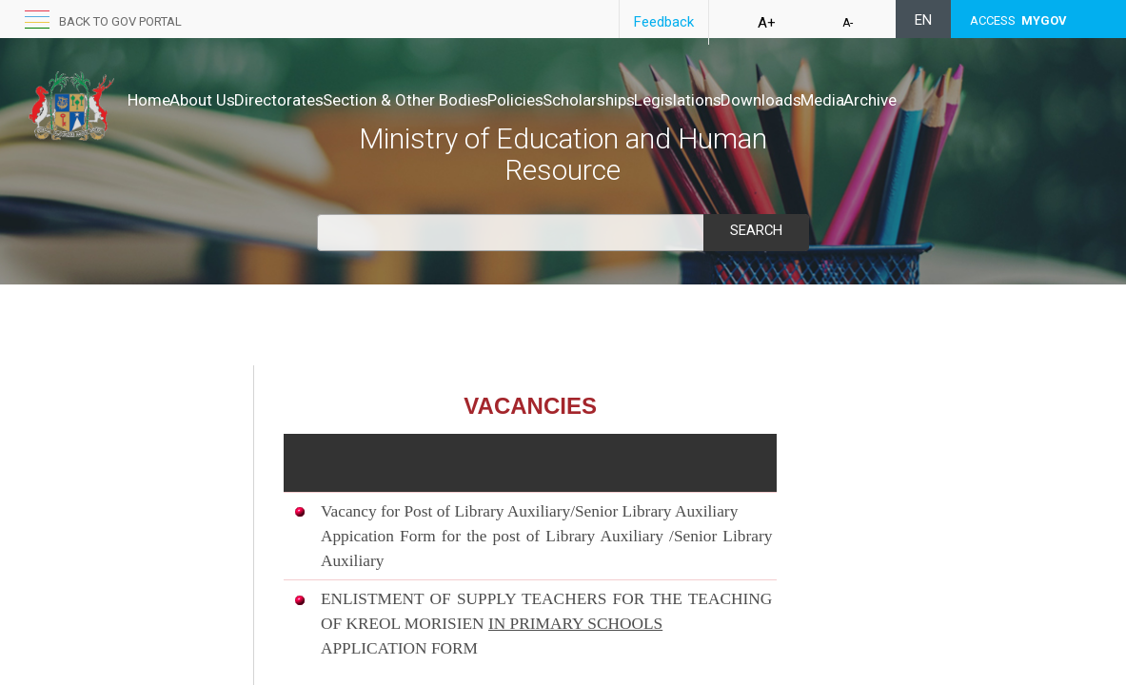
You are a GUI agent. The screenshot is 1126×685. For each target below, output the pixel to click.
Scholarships (688, 99)
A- (847, 22)
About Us (222, 99)
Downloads (900, 99)
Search (755, 230)
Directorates (319, 99)
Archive (154, 118)
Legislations (797, 99)
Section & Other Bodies (465, 99)
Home (149, 99)
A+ (767, 22)
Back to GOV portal (120, 21)
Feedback (664, 21)
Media (982, 99)
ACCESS (1018, 20)
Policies (595, 99)
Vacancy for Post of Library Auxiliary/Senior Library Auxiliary (529, 511)
